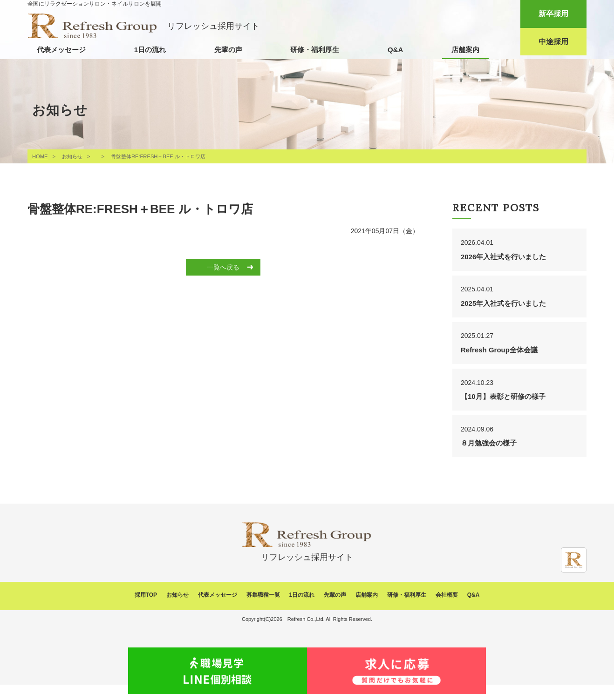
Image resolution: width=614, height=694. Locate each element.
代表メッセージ (61, 50)
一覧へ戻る (223, 267)
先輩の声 (228, 50)
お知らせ (72, 156)
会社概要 (447, 604)
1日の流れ (150, 50)
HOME (40, 156)
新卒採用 (553, 14)
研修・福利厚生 (314, 50)
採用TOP (146, 604)
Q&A (395, 50)
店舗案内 (465, 50)
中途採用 (553, 42)
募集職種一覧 (263, 604)
